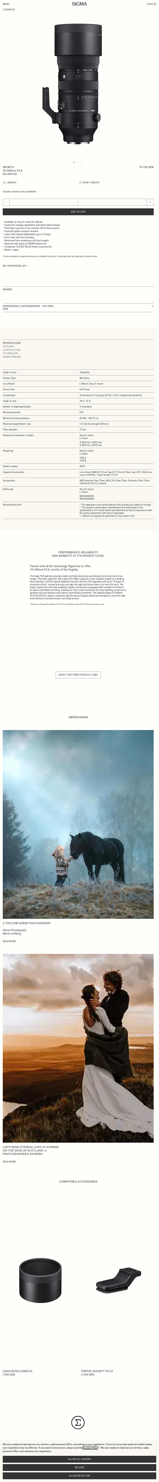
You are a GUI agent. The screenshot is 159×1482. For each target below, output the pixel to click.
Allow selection (79, 1475)
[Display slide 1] (75, 1384)
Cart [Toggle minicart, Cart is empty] (151, 4)
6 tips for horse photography (27, 923)
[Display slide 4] (81, 1384)
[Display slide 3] (79, 1384)
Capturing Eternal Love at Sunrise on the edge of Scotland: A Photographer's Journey (31, 1150)
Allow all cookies (79, 1459)
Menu (6, 4)
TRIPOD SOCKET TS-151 (97, 1371)
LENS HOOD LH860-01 (17, 1371)
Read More (9, 941)
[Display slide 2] (77, 1384)
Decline (79, 1467)
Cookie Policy (90, 1447)
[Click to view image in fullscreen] (78, 83)
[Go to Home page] (79, 4)
